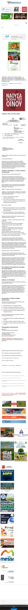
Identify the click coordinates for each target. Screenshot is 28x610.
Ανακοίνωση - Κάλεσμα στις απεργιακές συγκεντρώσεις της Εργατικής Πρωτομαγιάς (13, 383)
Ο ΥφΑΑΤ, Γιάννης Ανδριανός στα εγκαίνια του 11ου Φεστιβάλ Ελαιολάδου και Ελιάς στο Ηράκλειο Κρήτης (13, 386)
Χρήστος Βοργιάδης (18, 83)
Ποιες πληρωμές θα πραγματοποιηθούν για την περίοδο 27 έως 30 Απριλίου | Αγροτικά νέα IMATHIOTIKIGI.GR (14, 381)
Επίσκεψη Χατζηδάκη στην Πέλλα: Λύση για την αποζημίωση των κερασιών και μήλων (13, 375)
